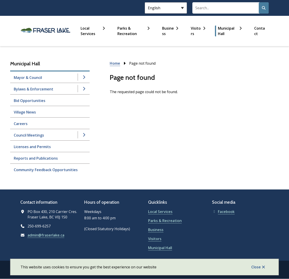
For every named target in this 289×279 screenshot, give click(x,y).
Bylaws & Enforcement (33, 89)
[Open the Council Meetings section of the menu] (84, 135)
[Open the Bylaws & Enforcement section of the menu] (84, 88)
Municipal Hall (226, 31)
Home (115, 63)
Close (256, 267)
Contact (259, 31)
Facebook (223, 211)
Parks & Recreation (127, 31)
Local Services (88, 31)
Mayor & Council (28, 77)
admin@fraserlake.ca (46, 235)
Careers (21, 123)
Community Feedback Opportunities (46, 169)
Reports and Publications (36, 158)
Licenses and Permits (32, 146)
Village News (25, 112)
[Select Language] (166, 8)
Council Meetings (29, 135)
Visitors (196, 31)
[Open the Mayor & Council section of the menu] (84, 77)
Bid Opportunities (29, 100)
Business (168, 31)
